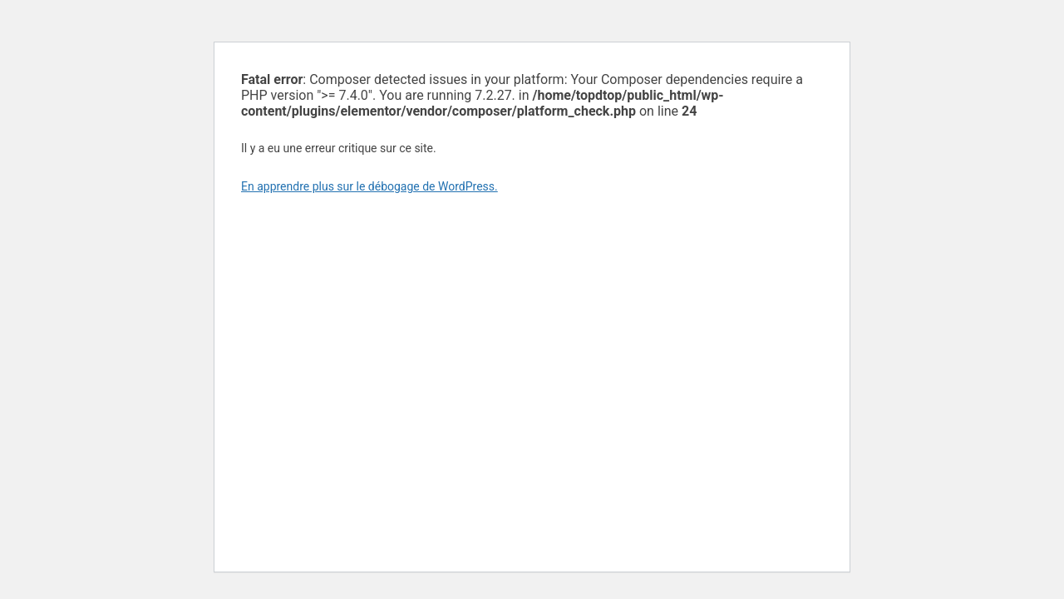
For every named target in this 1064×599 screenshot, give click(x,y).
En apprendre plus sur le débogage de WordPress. (369, 186)
